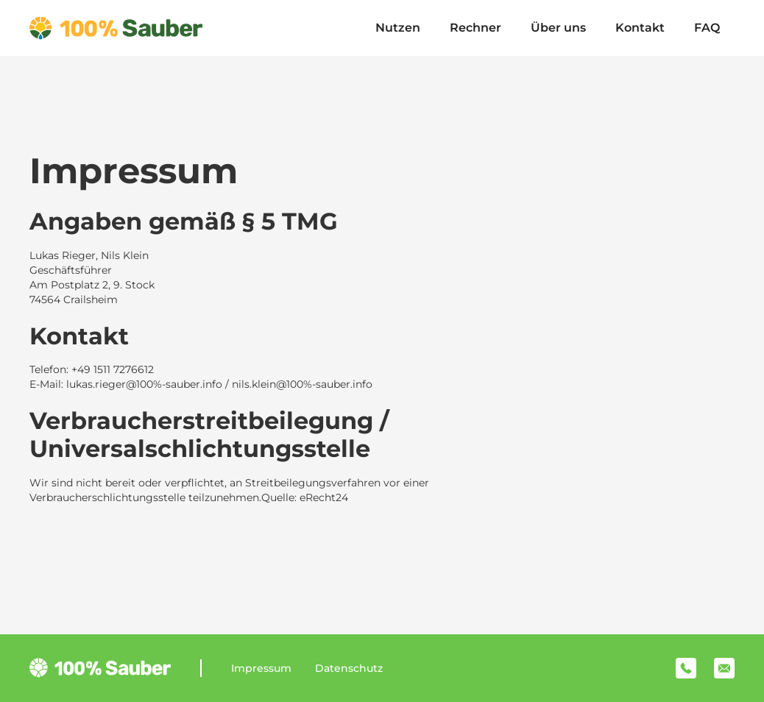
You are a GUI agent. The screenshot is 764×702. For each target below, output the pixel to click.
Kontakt (640, 28)
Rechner (475, 28)
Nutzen (397, 28)
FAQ (707, 28)
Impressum (261, 668)
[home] (115, 28)
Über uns (558, 28)
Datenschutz (349, 668)
